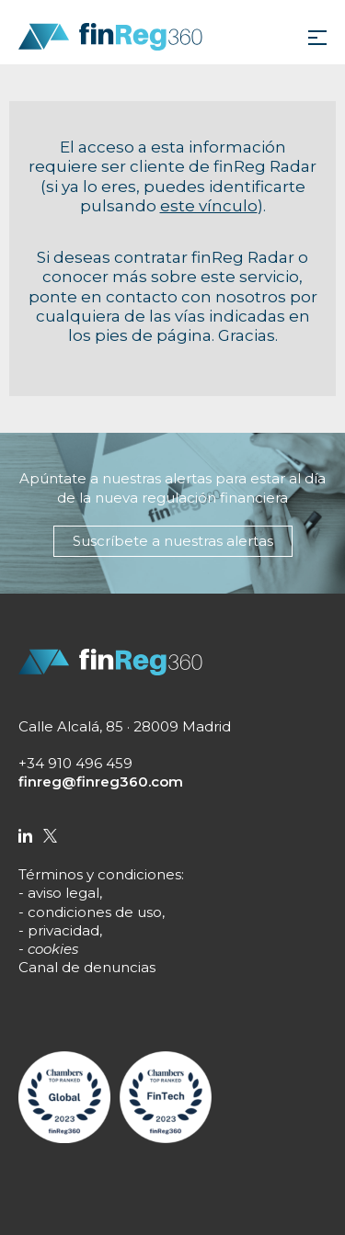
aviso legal (63, 892)
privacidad (63, 930)
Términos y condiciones (99, 874)
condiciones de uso (95, 912)
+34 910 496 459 (75, 763)
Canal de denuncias (86, 967)
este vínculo (209, 206)
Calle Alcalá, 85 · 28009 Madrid (124, 726)
